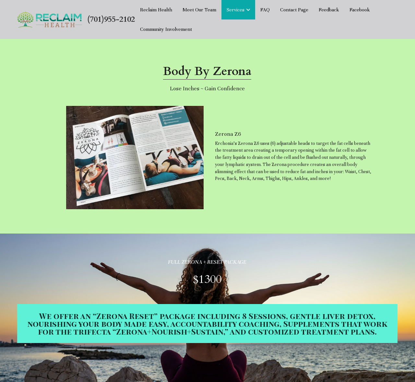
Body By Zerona (207, 71)
